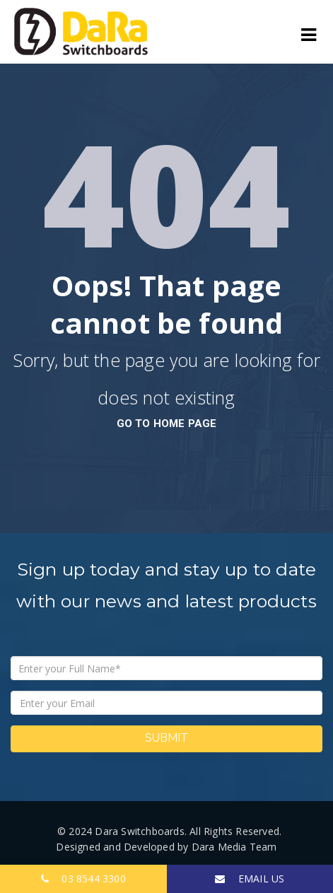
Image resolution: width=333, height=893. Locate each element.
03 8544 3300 (83, 878)
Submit (166, 738)
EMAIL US (249, 878)
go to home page (167, 423)
